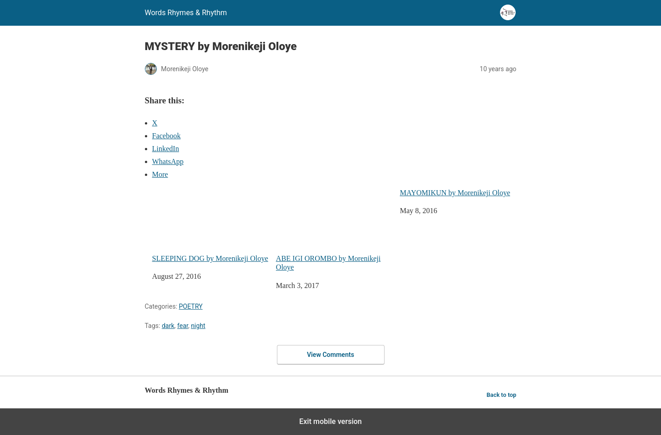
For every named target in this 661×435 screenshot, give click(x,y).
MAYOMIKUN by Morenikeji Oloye (455, 193)
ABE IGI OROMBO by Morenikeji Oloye (334, 229)
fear (182, 325)
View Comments (330, 354)
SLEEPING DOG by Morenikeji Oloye (210, 225)
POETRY (191, 306)
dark (168, 325)
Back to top (502, 394)
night (198, 325)
